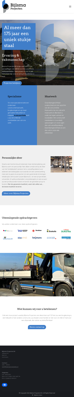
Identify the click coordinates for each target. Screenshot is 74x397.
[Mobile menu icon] (70, 6)
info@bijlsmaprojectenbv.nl (10, 367)
